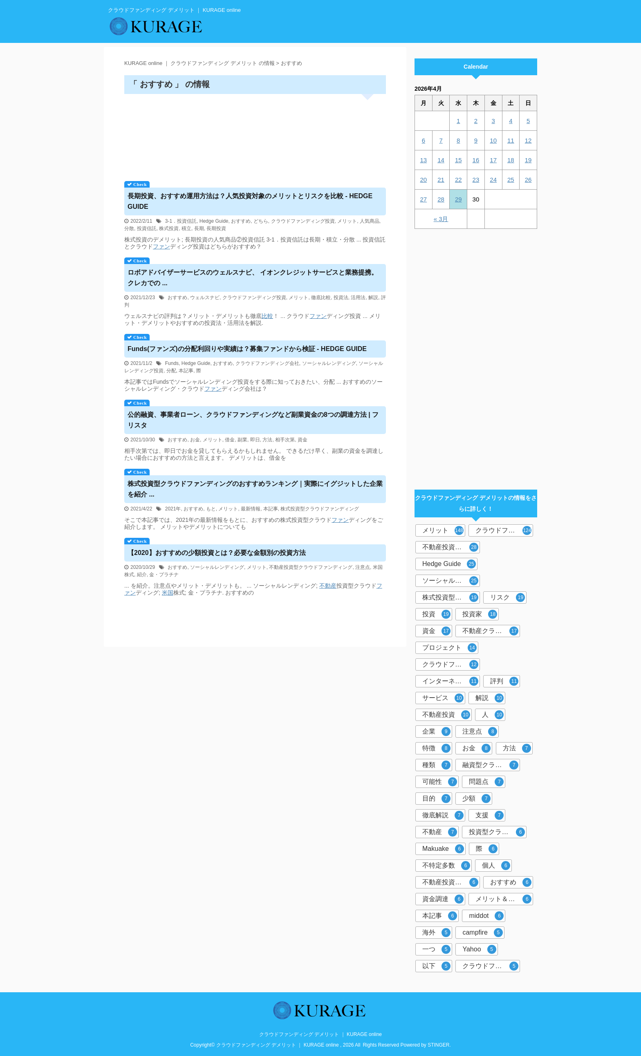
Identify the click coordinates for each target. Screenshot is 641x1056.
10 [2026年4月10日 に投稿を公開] (493, 140)
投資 (436, 614)
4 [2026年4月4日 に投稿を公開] (510, 120)
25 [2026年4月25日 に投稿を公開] (510, 179)
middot (486, 915)
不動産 (327, 585)
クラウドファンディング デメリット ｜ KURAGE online (320, 1034)
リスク (507, 597)
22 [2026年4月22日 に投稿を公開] (458, 179)
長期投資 (216, 228)
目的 (436, 798)
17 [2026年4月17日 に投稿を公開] (493, 160)
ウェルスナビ (205, 297)
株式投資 (169, 228)
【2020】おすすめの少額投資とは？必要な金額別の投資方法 (217, 552)
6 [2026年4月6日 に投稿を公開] (423, 140)
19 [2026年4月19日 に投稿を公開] (528, 160)
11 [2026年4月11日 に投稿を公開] (510, 140)
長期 (199, 228)
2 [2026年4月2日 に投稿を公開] (475, 120)
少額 (476, 798)
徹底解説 (443, 815)
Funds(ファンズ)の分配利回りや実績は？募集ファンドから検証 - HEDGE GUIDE (247, 348)
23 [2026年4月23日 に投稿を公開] (476, 179)
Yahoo (479, 949)
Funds (172, 363)
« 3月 (441, 218)
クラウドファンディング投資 (303, 221)
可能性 (439, 781)
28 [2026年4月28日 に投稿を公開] (440, 199)
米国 (167, 592)
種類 (436, 765)
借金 (230, 440)
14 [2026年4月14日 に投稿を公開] (440, 160)
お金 (195, 440)
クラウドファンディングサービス (491, 966)
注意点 (362, 567)
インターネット (450, 681)
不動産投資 (446, 714)
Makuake (443, 848)
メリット (347, 221)
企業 (436, 731)
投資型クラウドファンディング (498, 832)
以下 (436, 966)
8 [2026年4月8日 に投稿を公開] (458, 140)
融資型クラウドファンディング (491, 765)
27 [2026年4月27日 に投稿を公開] (423, 199)
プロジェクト (449, 647)
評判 (504, 681)
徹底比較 (321, 297)
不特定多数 (446, 865)
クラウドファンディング (504, 530)
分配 (171, 371)
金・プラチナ (164, 574)
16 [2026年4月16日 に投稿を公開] (476, 160)
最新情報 (250, 509)
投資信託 (147, 228)
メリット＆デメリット (504, 899)
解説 (373, 297)
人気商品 (369, 221)
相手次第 (285, 440)
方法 (267, 440)
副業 (242, 440)
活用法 (358, 297)
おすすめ (241, 221)
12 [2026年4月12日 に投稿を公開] (528, 140)
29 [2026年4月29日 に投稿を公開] (458, 199)
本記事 (186, 371)
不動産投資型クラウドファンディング (310, 567)
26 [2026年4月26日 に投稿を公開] (528, 179)
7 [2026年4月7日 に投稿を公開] (440, 140)
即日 (255, 440)
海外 (436, 932)
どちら (260, 221)
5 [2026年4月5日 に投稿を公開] (528, 120)
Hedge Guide (214, 221)
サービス (443, 698)
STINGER (438, 1045)
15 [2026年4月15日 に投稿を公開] (458, 160)
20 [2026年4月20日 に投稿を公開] (423, 179)
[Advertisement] (255, 134)
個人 (496, 865)
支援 (489, 815)
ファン (161, 246)
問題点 (486, 781)
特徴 (436, 748)
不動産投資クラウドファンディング (451, 882)
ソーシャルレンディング (329, 363)
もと (211, 509)
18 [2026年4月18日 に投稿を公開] (510, 160)
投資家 (479, 614)
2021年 (173, 509)
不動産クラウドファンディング (491, 630)
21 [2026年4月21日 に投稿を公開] (440, 179)
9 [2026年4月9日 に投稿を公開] (475, 140)
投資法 (341, 297)
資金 (302, 440)
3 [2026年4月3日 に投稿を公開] (493, 120)
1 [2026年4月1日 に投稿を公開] (458, 120)
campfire (482, 932)
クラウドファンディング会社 (267, 363)
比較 (267, 316)
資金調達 (443, 899)
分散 (129, 228)
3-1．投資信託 (181, 221)
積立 (186, 228)
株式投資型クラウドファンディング (319, 509)
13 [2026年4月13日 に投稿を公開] (423, 160)
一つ (436, 949)
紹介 (142, 574)
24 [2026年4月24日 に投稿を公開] (493, 179)
